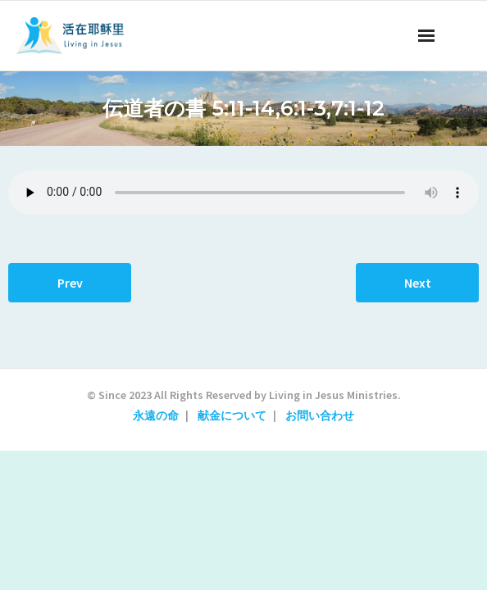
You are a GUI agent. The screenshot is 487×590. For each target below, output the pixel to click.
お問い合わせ (319, 415)
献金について (232, 415)
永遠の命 (156, 415)
